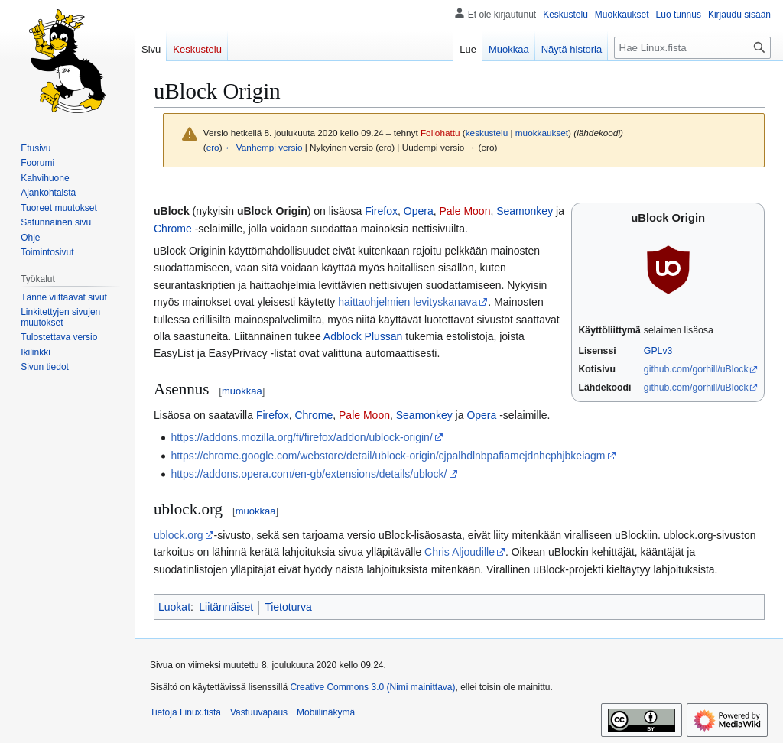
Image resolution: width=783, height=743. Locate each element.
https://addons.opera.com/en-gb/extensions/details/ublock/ (309, 474)
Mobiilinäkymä (326, 712)
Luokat (174, 607)
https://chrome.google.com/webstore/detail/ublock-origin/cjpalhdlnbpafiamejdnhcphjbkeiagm (388, 455)
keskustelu (487, 133)
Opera (419, 211)
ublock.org (178, 535)
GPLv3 (658, 351)
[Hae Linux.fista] (692, 48)
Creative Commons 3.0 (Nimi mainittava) (372, 687)
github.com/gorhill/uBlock (696, 369)
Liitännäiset (226, 607)
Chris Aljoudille (459, 552)
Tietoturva (288, 607)
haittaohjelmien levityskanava (407, 302)
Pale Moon (464, 211)
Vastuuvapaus (259, 712)
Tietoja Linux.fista (185, 712)
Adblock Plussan (363, 336)
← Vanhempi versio (264, 147)
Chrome (173, 228)
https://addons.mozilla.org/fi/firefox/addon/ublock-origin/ (301, 437)
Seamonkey (524, 211)
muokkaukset (541, 133)
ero (212, 147)
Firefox (381, 211)
